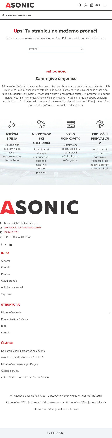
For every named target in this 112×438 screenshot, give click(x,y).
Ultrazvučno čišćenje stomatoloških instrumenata (35, 402)
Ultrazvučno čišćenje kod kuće (27, 395)
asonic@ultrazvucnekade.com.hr (23, 227)
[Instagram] (6, 245)
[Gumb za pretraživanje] (82, 49)
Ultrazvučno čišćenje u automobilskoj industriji (75, 395)
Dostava (5, 274)
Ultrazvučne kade (11, 312)
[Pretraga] (79, 5)
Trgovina (6, 294)
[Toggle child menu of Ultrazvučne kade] (109, 312)
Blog (4, 326)
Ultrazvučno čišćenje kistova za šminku (56, 409)
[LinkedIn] (10, 245)
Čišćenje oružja (10, 370)
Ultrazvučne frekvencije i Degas (19, 364)
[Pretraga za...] (53, 49)
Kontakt (5, 267)
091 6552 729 (11, 232)
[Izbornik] (104, 5)
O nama (5, 260)
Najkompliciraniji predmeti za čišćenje (23, 351)
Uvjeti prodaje (9, 280)
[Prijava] (85, 5)
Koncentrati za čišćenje (14, 319)
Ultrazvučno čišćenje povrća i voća (86, 402)
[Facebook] (1, 245)
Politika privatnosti (12, 287)
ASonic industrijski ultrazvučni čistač (22, 357)
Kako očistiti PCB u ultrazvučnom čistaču (25, 377)
